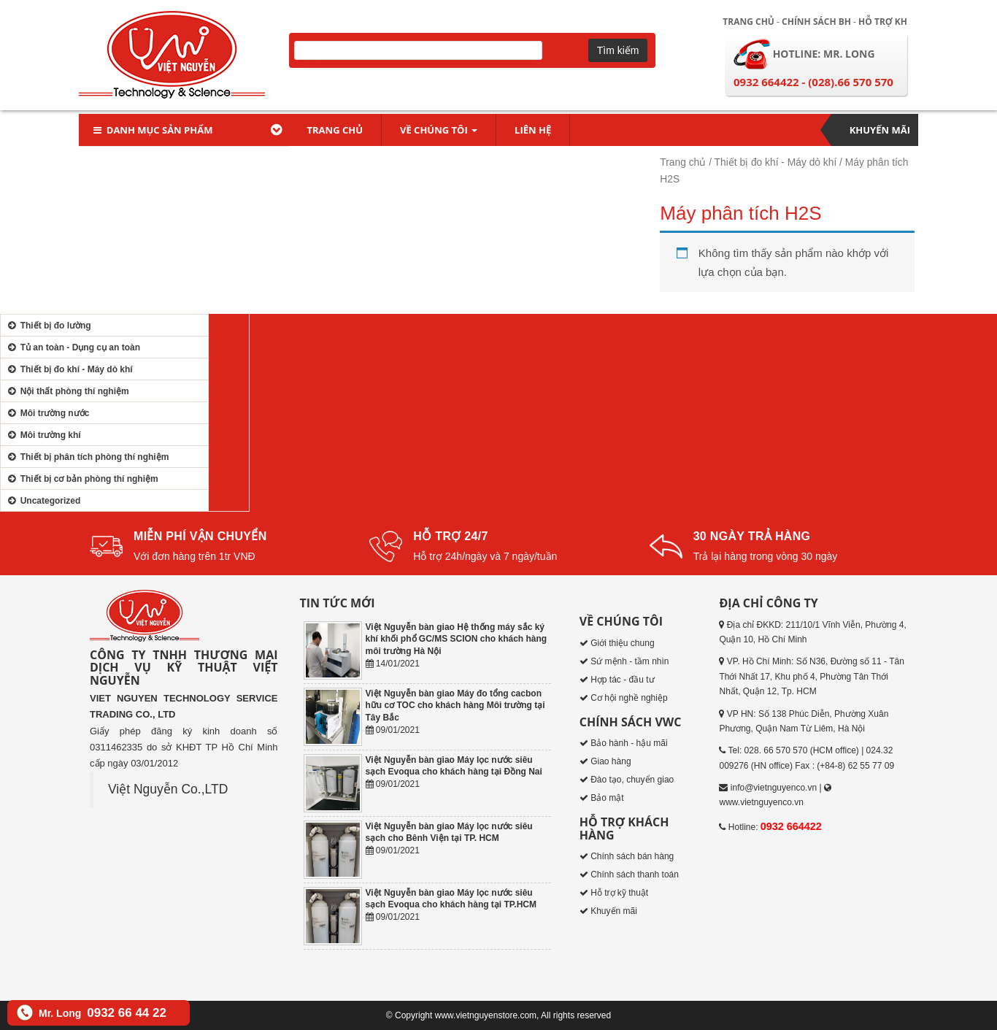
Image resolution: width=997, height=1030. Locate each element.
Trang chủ (748, 21)
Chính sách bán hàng (632, 856)
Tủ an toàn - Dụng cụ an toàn (72, 347)
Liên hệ (533, 130)
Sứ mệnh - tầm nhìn (629, 661)
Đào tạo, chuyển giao (632, 780)
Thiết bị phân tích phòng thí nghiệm (86, 457)
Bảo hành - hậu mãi (628, 743)
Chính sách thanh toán (634, 874)
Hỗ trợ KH (882, 21)
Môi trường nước (46, 413)
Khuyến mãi (880, 130)
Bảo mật (606, 798)
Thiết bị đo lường (47, 325)
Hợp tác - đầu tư (622, 680)
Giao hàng (610, 761)
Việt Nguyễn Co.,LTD (168, 789)
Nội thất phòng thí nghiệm (66, 391)
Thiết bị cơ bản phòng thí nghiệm (81, 479)
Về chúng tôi (438, 130)
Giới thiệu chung (622, 643)
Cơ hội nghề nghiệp (628, 698)
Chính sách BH (816, 21)
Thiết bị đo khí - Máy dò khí (776, 162)
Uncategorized (42, 501)
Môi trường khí (42, 435)
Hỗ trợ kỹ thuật (619, 893)
